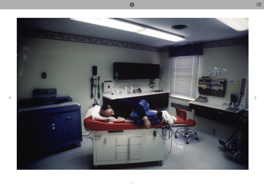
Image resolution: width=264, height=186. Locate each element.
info (132, 182)
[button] (132, 7)
